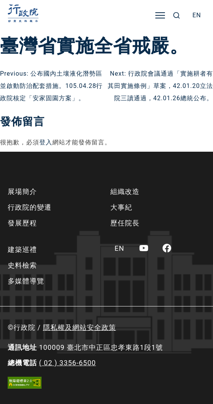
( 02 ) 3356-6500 (67, 363)
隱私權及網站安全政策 (79, 327)
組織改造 (125, 191)
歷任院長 (125, 223)
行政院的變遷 (30, 207)
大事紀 (121, 207)
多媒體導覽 (26, 281)
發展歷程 (22, 223)
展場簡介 (22, 191)
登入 (45, 142)
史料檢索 (22, 265)
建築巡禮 (22, 249)
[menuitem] (196, 15)
